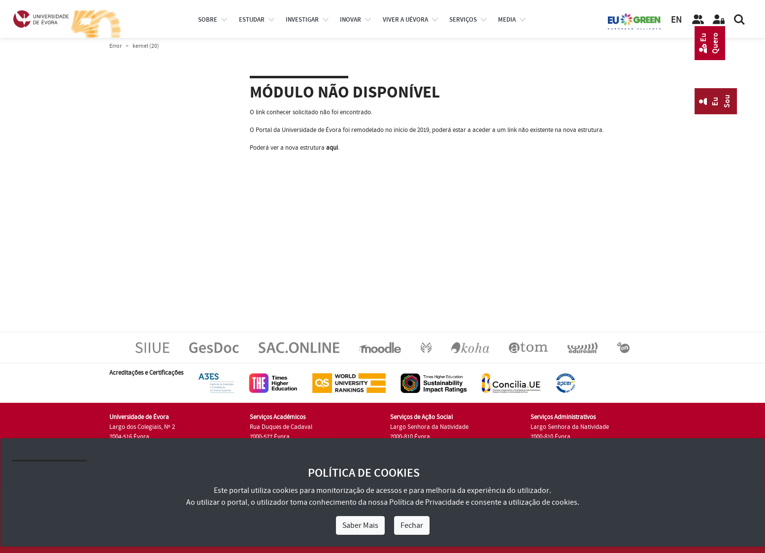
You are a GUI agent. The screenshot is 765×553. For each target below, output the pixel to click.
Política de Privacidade (426, 502)
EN (676, 20)
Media (507, 19)
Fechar (411, 525)
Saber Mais (360, 525)
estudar (252, 19)
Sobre (207, 19)
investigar (302, 19)
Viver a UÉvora (405, 19)
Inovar (350, 19)
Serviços (463, 19)
